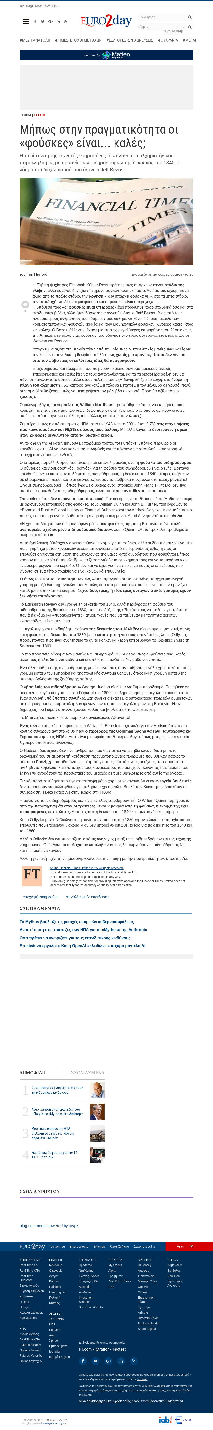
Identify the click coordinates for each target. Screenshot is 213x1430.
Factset (119, 1349)
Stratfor (102, 1349)
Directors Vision (148, 1318)
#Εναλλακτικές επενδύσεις (88, 897)
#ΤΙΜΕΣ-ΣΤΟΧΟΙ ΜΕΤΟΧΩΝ (78, 40)
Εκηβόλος (173, 1270)
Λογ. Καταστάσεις (119, 1281)
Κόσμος (54, 1281)
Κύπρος (54, 1303)
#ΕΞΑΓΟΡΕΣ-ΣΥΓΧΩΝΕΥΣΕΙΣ (129, 40)
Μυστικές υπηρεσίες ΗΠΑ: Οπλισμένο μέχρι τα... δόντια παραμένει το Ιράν (53, 1133)
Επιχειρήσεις (57, 1292)
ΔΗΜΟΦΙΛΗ (33, 1072)
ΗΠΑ (52, 1324)
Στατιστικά (26, 1296)
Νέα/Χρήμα (86, 1270)
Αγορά (53, 1276)
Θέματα (143, 1292)
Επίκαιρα (55, 1287)
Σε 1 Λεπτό (56, 1319)
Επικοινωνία (79, 1246)
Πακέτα (24, 1302)
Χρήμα (53, 1340)
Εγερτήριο (144, 1307)
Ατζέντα (143, 1312)
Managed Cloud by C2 (54, 1423)
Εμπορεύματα (58, 1346)
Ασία (52, 1335)
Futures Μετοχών (31, 1355)
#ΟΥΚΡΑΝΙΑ (168, 40)
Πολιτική (54, 1297)
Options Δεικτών (30, 1350)
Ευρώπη (55, 1330)
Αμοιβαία (85, 1287)
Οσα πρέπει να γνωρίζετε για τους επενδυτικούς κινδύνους (57, 1090)
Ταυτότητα (57, 1246)
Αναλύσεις (85, 1292)
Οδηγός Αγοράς (89, 1276)
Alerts (112, 1270)
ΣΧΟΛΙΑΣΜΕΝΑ (88, 1072)
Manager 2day (147, 1281)
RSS (111, 1287)
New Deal (173, 1276)
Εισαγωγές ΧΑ (88, 1281)
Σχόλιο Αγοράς (29, 1285)
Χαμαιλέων (174, 1265)
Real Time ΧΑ (29, 1265)
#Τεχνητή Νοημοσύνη (41, 897)
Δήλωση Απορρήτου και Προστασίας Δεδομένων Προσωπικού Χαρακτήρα (131, 1401)
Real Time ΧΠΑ (30, 1270)
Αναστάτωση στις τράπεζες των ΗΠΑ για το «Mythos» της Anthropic (57, 1111)
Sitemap (99, 1246)
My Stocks (115, 1265)
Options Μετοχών (31, 1361)
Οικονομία (56, 1270)
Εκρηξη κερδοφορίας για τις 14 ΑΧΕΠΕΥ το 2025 (54, 1154)
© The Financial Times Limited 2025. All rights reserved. (87, 868)
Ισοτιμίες (54, 1351)
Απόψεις (143, 1270)
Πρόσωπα (85, 1265)
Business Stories (149, 1323)
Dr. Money (144, 1265)
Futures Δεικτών (30, 1345)
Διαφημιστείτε (145, 1246)
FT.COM (39, 115)
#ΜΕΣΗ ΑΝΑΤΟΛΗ (35, 40)
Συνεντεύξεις (146, 1276)
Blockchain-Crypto (91, 1307)
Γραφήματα (115, 1276)
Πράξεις (25, 1307)
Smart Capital (147, 1329)
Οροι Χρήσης (119, 1246)
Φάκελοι (143, 1287)
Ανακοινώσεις (29, 1318)
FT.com (85, 1349)
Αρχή (180, 1246)
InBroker (142, 1379)
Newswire (55, 1265)
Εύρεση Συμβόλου (32, 1291)
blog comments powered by (49, 1226)
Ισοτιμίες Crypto (59, 1357)
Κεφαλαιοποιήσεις (31, 1312)
